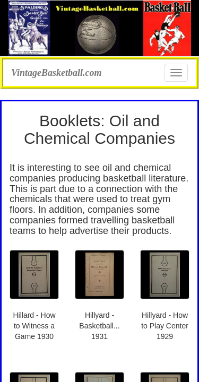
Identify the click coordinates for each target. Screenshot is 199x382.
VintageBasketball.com (56, 71)
